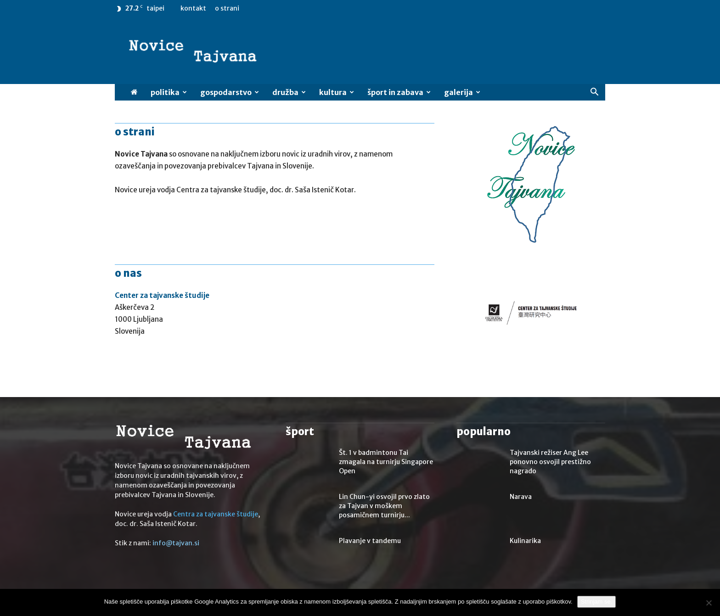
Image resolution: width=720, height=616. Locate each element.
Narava (521, 497)
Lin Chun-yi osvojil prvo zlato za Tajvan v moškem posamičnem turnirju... (384, 506)
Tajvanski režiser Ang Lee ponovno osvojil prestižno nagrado (550, 461)
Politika (169, 92)
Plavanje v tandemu (370, 541)
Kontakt (193, 8)
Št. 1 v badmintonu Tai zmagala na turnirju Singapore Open (386, 461)
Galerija (462, 92)
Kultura (336, 92)
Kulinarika (525, 541)
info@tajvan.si (175, 543)
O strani (227, 8)
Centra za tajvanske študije (215, 514)
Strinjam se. (597, 601)
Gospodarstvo (229, 92)
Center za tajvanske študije (162, 295)
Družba (289, 92)
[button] (594, 93)
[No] (708, 602)
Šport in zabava (399, 92)
